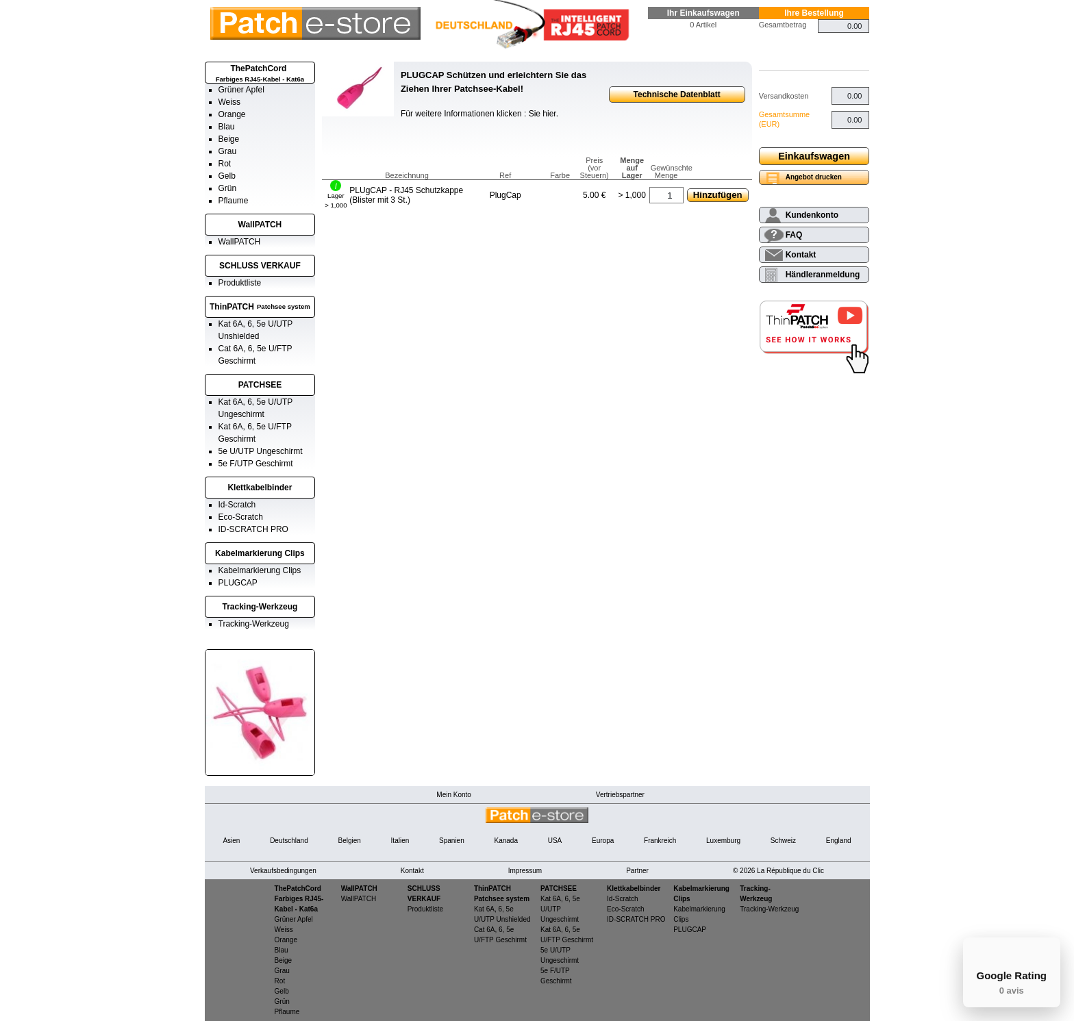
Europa (603, 840)
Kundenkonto (812, 215)
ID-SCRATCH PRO (253, 529)
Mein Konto (453, 794)
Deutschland (289, 840)
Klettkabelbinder (259, 487)
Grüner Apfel (241, 89)
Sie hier (542, 113)
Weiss (229, 102)
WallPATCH (260, 224)
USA (555, 840)
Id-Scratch (237, 504)
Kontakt (801, 255)
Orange (232, 114)
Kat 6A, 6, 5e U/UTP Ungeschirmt (560, 909)
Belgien (349, 840)
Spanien (451, 840)
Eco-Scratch (240, 517)
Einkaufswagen (814, 156)
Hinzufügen (717, 195)
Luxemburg (723, 840)
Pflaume (233, 200)
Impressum (525, 870)
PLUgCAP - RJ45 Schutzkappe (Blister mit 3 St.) (406, 195)
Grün (227, 188)
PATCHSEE (260, 385)
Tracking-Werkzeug (260, 607)
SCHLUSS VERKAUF (260, 265)
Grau (227, 151)
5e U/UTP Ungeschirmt (260, 451)
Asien (231, 840)
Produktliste (240, 283)
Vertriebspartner (620, 794)
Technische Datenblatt (677, 94)
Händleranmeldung (823, 274)
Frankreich (660, 840)
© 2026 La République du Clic (778, 870)
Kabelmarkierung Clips (260, 553)
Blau (226, 126)
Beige (229, 139)
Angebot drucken (814, 177)
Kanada (505, 840)
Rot (225, 163)
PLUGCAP (238, 583)
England (838, 840)
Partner (637, 870)
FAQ (794, 235)
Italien (400, 840)
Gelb (227, 176)
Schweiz (783, 840)
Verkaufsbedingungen (283, 870)
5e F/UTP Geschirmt (255, 463)
